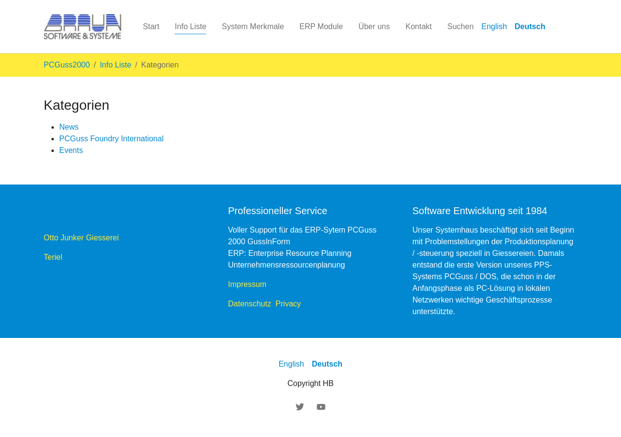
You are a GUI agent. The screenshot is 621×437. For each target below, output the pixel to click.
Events (71, 150)
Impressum (247, 284)
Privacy (288, 304)
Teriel (53, 257)
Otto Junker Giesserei (84, 238)
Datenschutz (252, 304)
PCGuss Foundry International (111, 138)
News (69, 127)
